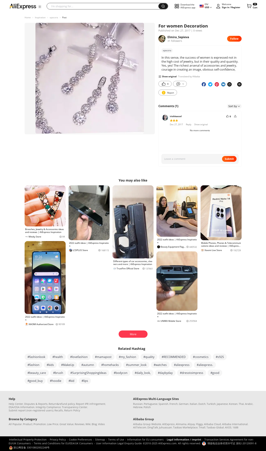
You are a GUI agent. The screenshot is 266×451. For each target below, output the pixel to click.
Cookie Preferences (80, 439)
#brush (58, 373)
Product (27, 424)
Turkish (211, 404)
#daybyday (165, 373)
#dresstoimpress (191, 373)
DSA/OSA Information (22, 407)
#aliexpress (182, 365)
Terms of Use (116, 439)
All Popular (15, 424)
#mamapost (103, 357)
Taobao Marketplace (185, 427)
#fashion (33, 365)
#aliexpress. (205, 365)
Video (101, 424)
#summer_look (136, 365)
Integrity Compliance (48, 407)
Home (28, 17)
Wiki (88, 424)
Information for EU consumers (145, 439)
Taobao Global (215, 427)
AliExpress (168, 424)
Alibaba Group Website (147, 424)
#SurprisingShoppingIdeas (88, 373)
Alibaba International (235, 424)
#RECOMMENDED (174, 357)
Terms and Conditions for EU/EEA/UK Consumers (63, 443)
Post (64, 17)
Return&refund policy (62, 404)
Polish (147, 407)
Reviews (79, 424)
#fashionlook (36, 357)
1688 (235, 427)
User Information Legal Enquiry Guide (119, 443)
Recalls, (59, 410)
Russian (138, 404)
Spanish (163, 404)
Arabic (249, 404)
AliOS (228, 427)
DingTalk (152, 427)
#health (57, 357)
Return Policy (72, 410)
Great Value (66, 424)
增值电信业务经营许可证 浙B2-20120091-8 (231, 443)
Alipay (191, 424)
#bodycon (120, 373)
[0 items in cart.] (251, 6)
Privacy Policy (58, 439)
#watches (160, 365)
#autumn (87, 365)
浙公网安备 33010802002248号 (29, 447)
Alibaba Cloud (212, 424)
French (173, 404)
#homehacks (110, 365)
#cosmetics (200, 357)
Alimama (181, 424)
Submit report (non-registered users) (31, 410)
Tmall (202, 427)
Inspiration (40, 17)
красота (54, 17)
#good (214, 373)
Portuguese (151, 404)
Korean (233, 404)
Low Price (52, 424)
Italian (193, 404)
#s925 (220, 357)
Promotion (39, 424)
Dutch (202, 404)
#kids (50, 365)
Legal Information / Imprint (184, 439)
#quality (148, 357)
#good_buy (35, 381)
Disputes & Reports (36, 404)
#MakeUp (67, 365)
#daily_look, (143, 373)
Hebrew (137, 407)
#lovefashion (79, 357)
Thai (241, 404)
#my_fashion (127, 357)
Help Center (16, 404)
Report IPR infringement (90, 404)
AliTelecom (139, 427)
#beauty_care (36, 373)
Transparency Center (74, 407)
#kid (71, 381)
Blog (94, 424)
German (184, 404)
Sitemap (100, 439)
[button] (40, 7)
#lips (85, 381)
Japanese (222, 404)
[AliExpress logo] (23, 6)
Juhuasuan (165, 427)
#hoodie (55, 381)
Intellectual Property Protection (28, 439)
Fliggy (199, 424)
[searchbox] (103, 6)
